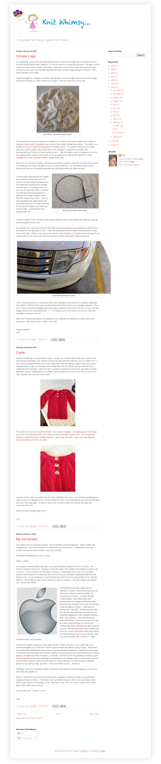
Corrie (20, 352)
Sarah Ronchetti (44, 432)
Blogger (103, 751)
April (115, 115)
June (115, 108)
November (117, 94)
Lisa (123, 155)
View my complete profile (129, 165)
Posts (21, 733)
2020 (113, 69)
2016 (113, 80)
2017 (113, 76)
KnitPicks (64, 166)
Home (58, 714)
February (117, 122)
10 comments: (44, 706)
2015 (113, 84)
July (115, 104)
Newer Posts (22, 714)
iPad (71, 645)
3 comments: (43, 340)
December (117, 90)
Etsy (28, 437)
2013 (113, 141)
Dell (59, 566)
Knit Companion (23, 658)
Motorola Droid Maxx (80, 628)
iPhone (71, 620)
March (116, 119)
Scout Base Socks (67, 434)
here (45, 664)
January (116, 137)
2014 (113, 87)
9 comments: (44, 526)
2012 (113, 145)
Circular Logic (26, 56)
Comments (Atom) (34, 718)
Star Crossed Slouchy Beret (38, 147)
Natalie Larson (59, 147)
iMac (36, 680)
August (116, 101)
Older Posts (94, 714)
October (116, 97)
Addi (21, 193)
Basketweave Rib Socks (86, 432)
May (115, 112)
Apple (62, 599)
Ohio (43, 230)
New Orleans (65, 233)
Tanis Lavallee (34, 158)
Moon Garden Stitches (44, 437)
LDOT (71, 236)
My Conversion (27, 539)
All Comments (25, 738)
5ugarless (85, 751)
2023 (113, 66)
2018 (113, 73)
